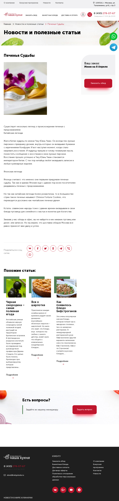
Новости (47, 3)
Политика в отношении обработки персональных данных (63, 476)
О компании (9, 3)
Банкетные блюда (50, 15)
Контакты (59, 3)
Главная (7, 24)
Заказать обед (31, 15)
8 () (104, 13)
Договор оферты (59, 470)
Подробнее (12, 374)
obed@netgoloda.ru (14, 475)
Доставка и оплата (69, 15)
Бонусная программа (29, 3)
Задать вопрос (85, 409)
